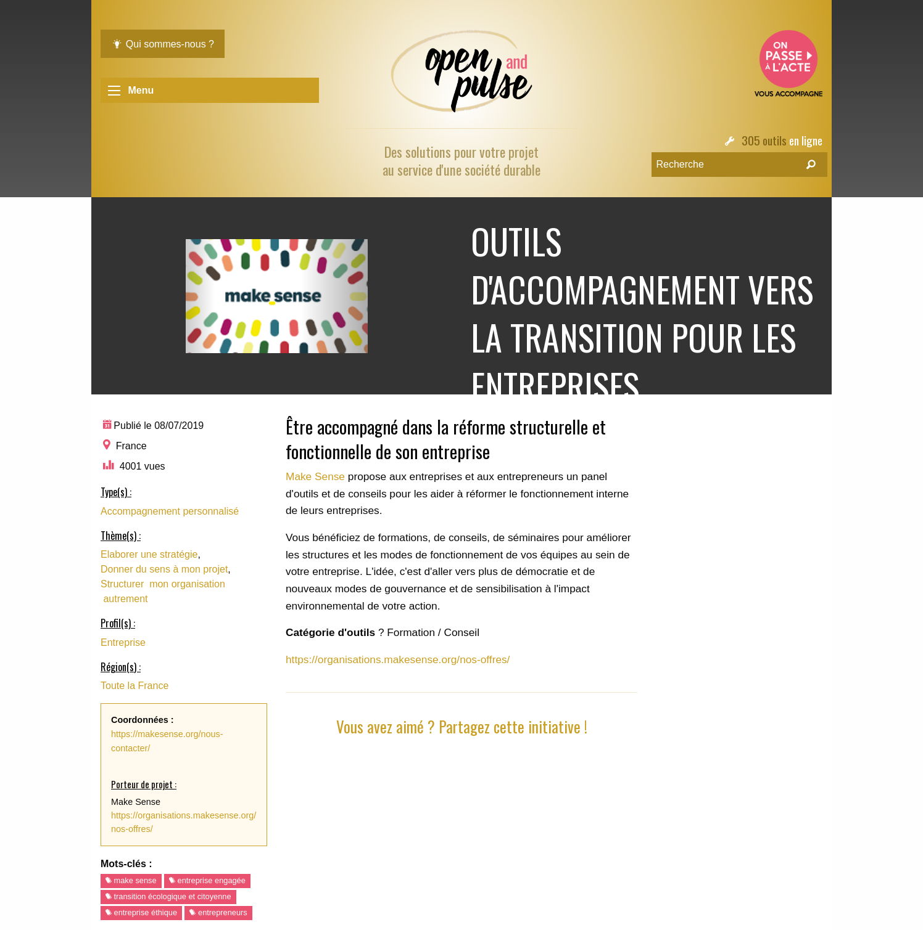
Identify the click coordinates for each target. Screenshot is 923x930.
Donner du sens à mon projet (164, 569)
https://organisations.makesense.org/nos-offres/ (398, 659)
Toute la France (134, 685)
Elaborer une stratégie (149, 554)
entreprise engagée (207, 880)
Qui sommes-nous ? (162, 44)
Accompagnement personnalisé (170, 511)
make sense (131, 880)
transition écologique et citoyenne (168, 896)
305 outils (764, 140)
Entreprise (123, 642)
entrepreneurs (218, 912)
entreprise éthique (141, 912)
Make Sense (317, 476)
